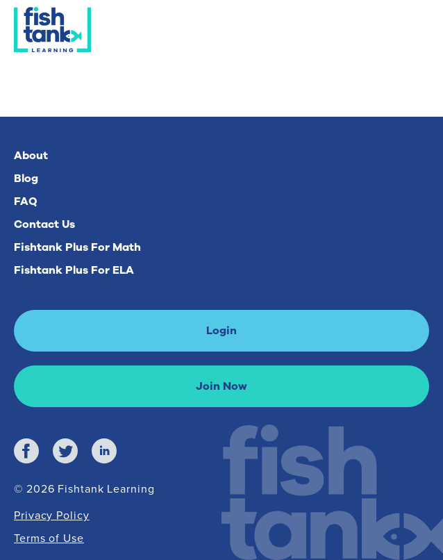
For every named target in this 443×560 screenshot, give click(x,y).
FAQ (25, 201)
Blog (26, 178)
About (31, 155)
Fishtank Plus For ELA (74, 270)
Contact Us (44, 224)
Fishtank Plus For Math (77, 247)
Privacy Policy (52, 515)
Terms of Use (49, 538)
